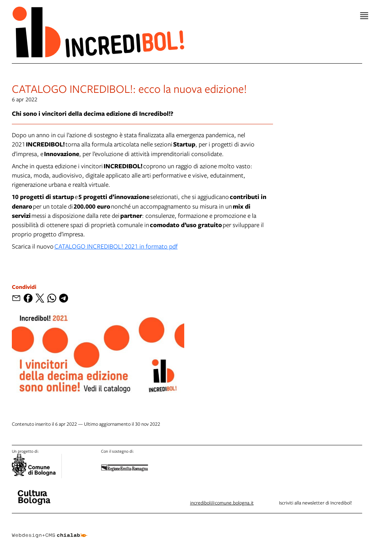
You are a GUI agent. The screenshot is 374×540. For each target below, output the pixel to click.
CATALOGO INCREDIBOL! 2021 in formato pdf (116, 246)
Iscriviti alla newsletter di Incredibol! (315, 502)
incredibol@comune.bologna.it (222, 502)
